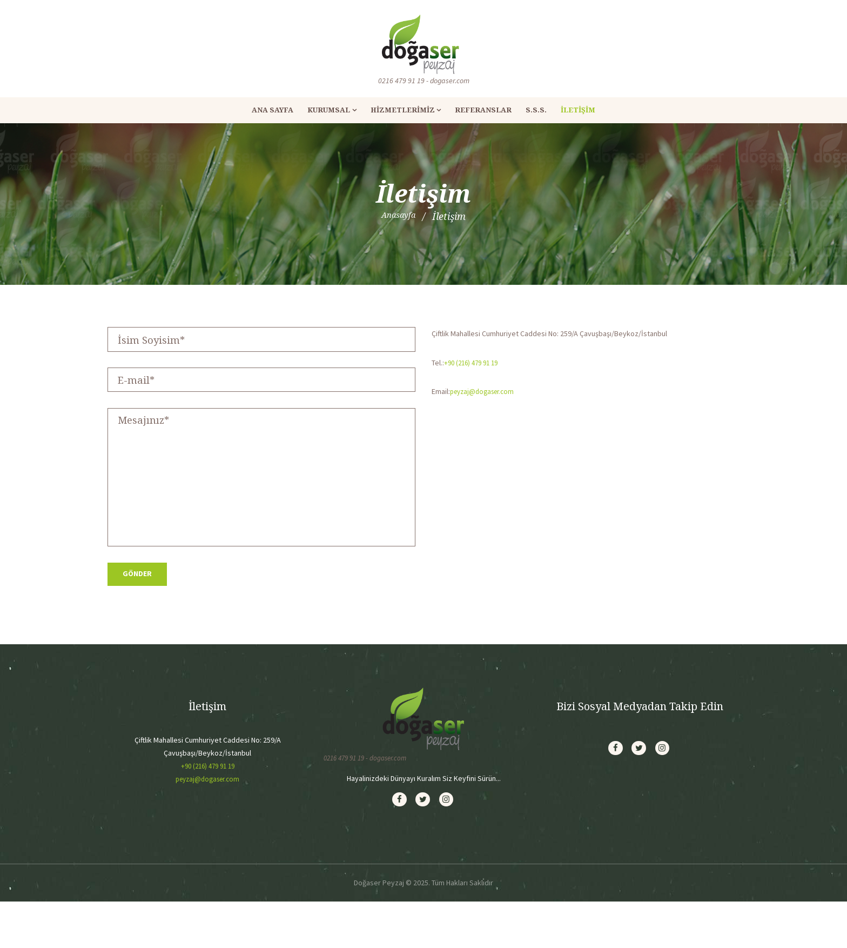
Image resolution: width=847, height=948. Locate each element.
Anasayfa (399, 216)
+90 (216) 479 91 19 (474, 363)
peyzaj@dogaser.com (485, 391)
